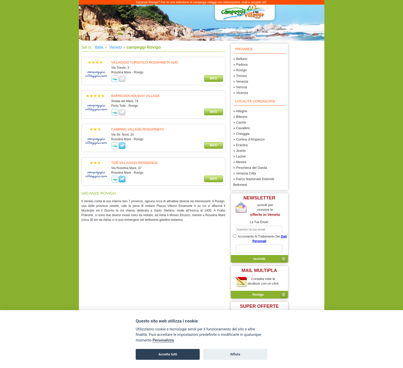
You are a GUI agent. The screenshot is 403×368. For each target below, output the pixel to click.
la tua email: (259, 222)
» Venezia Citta (244, 173)
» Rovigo (240, 70)
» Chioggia (241, 134)
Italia (98, 47)
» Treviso (240, 76)
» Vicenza (240, 93)
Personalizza (163, 340)
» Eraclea (240, 145)
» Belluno (240, 59)
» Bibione (240, 117)
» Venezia (240, 81)
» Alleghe (240, 111)
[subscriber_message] (259, 248)
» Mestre (239, 162)
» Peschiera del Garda (250, 168)
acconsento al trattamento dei (260, 238)
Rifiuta (235, 354)
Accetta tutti (167, 354)
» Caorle (239, 122)
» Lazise (239, 156)
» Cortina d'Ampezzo (249, 139)
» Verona (240, 87)
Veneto (115, 47)
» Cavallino (241, 128)
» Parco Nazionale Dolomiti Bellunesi (253, 182)
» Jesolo (239, 151)
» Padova (240, 64)
